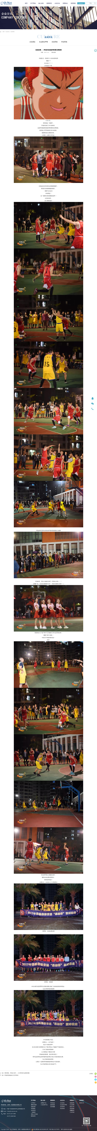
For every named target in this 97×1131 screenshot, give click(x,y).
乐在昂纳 (12, 31)
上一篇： (14, 1073)
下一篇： (9, 1075)
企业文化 (7, 31)
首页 (26, 3)
